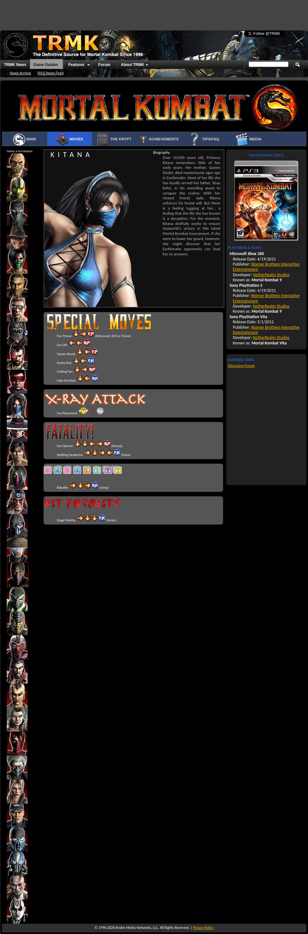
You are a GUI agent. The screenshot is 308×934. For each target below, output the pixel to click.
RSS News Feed (50, 73)
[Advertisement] (79, 12)
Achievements (159, 139)
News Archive (20, 73)
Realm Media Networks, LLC (137, 927)
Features (76, 64)
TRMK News (15, 64)
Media (249, 139)
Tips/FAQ (203, 139)
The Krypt (113, 139)
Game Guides (45, 64)
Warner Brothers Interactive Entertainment (266, 266)
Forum (104, 64)
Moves (69, 139)
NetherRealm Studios (271, 274)
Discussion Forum (241, 365)
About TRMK (132, 64)
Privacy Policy (203, 927)
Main (24, 139)
